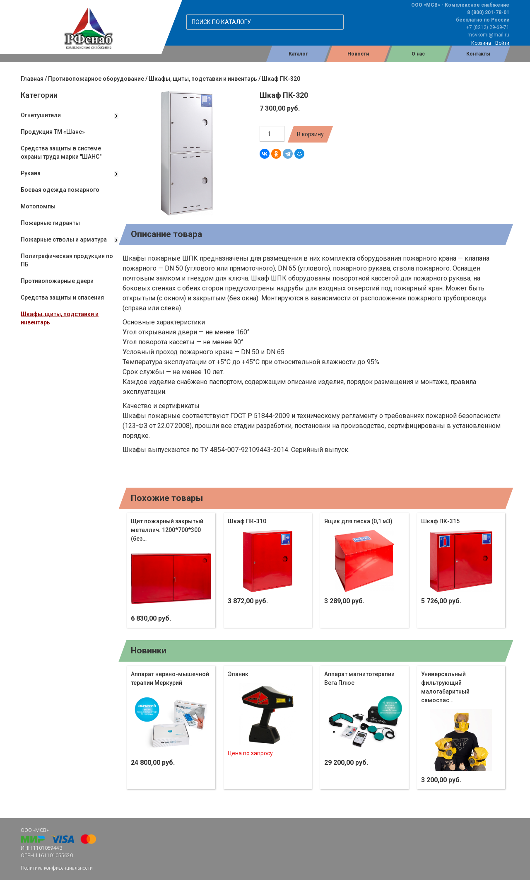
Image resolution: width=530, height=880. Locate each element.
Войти (502, 43)
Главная (32, 78)
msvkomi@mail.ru (488, 35)
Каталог (298, 54)
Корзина (481, 43)
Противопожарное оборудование (96, 78)
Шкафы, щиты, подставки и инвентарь (203, 78)
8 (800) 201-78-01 (488, 12)
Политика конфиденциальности (57, 868)
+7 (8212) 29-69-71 (487, 27)
